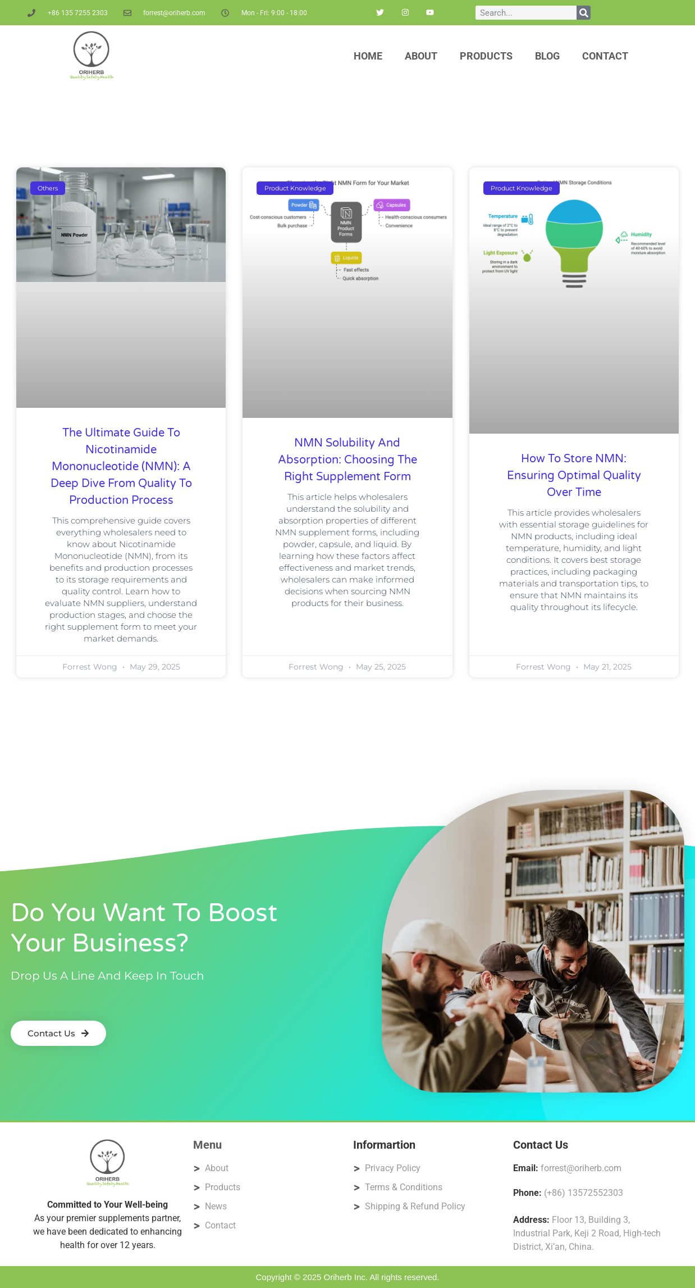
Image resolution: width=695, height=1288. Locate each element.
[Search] (584, 13)
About (421, 56)
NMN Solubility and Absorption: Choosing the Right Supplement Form (347, 460)
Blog (547, 56)
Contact (605, 56)
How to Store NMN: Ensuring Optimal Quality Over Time (574, 475)
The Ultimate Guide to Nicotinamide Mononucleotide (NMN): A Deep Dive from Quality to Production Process (121, 466)
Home (368, 56)
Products (486, 56)
